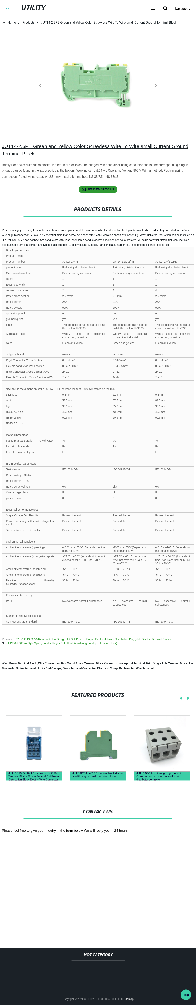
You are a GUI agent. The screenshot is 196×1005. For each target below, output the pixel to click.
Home (12, 22)
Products (28, 22)
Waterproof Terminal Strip (135, 663)
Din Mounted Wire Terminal (136, 668)
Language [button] (182, 8)
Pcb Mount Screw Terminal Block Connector (89, 663)
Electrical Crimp (107, 668)
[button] (153, 8)
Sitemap (129, 999)
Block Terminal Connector (79, 668)
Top (186, 993)
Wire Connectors (49, 663)
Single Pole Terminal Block (170, 663)
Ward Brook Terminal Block (19, 663)
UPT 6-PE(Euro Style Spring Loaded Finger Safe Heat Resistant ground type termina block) (62, 643)
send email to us (98, 189)
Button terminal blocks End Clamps (38, 668)
